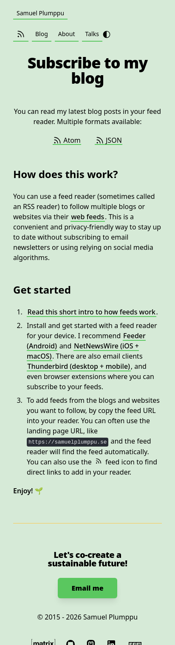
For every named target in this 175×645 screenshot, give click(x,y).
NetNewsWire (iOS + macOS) (83, 351)
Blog (41, 34)
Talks (92, 34)
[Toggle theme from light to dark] (106, 34)
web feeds (87, 216)
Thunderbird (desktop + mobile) (79, 366)
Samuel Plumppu (40, 13)
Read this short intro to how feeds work (91, 312)
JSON (109, 140)
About (66, 34)
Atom (67, 140)
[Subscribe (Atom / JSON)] (20, 34)
